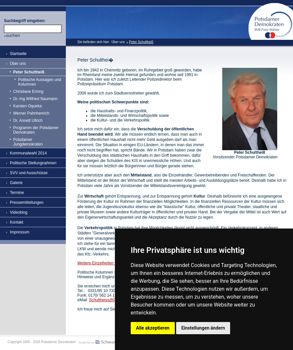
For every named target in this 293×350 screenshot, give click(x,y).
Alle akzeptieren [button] (153, 328)
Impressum (19, 232)
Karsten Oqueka (27, 106)
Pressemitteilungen (26, 202)
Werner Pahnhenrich (31, 113)
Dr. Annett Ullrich (27, 120)
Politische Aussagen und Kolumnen (39, 82)
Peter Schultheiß (141, 42)
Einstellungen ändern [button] (203, 328)
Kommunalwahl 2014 (28, 153)
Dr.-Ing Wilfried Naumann (35, 98)
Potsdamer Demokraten (271, 5)
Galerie (16, 182)
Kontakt (16, 222)
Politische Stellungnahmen (33, 163)
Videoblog (18, 212)
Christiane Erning (28, 91)
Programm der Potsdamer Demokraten (36, 130)
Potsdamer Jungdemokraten (27, 142)
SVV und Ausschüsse (29, 173)
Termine (17, 192)
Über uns (118, 42)
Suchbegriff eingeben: (25, 20)
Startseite (18, 53)
